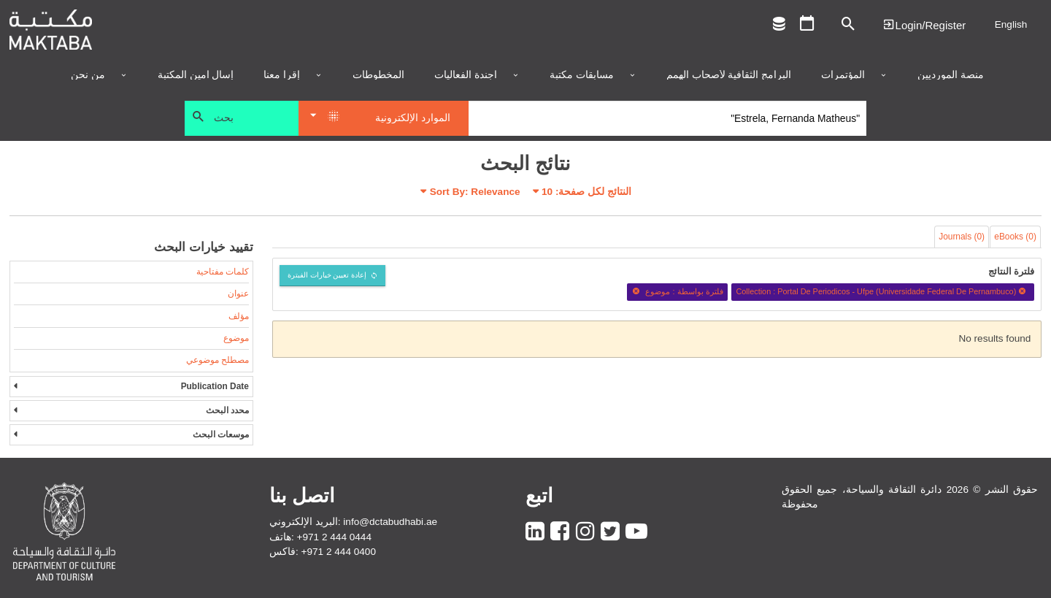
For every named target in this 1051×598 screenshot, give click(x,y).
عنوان (238, 293)
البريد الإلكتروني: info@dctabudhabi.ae (353, 521)
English (1011, 24)
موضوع (236, 338)
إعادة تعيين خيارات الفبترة (327, 275)
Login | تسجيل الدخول (924, 24)
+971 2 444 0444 (334, 537)
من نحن (88, 75)
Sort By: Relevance (475, 191)
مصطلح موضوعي (217, 360)
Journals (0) (962, 236)
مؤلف (238, 316)
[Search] (667, 118)
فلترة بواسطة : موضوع (677, 291)
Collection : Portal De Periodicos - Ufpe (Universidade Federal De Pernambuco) (882, 291)
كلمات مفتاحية (222, 272)
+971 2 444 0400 (338, 551)
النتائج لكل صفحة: (586, 191)
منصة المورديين (950, 75)
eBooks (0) (1015, 236)
